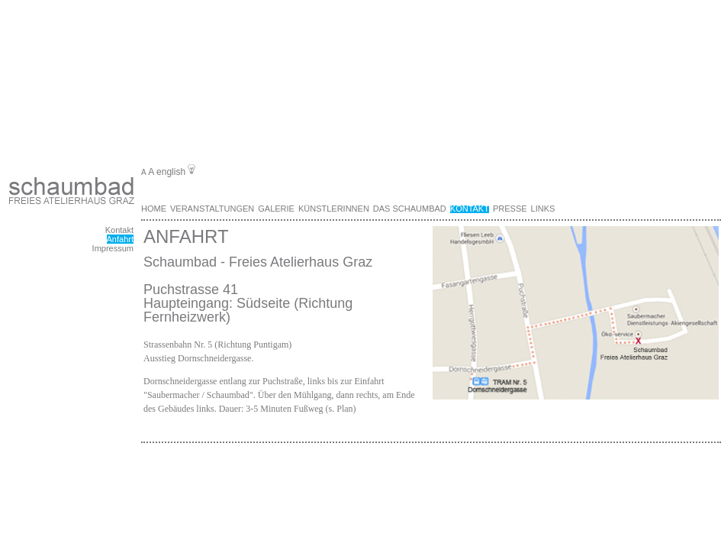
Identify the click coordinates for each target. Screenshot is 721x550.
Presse (510, 208)
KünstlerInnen (333, 208)
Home (153, 208)
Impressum (113, 248)
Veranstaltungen (212, 208)
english (170, 172)
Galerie (276, 208)
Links (543, 208)
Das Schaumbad (409, 208)
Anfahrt (120, 239)
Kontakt (119, 230)
